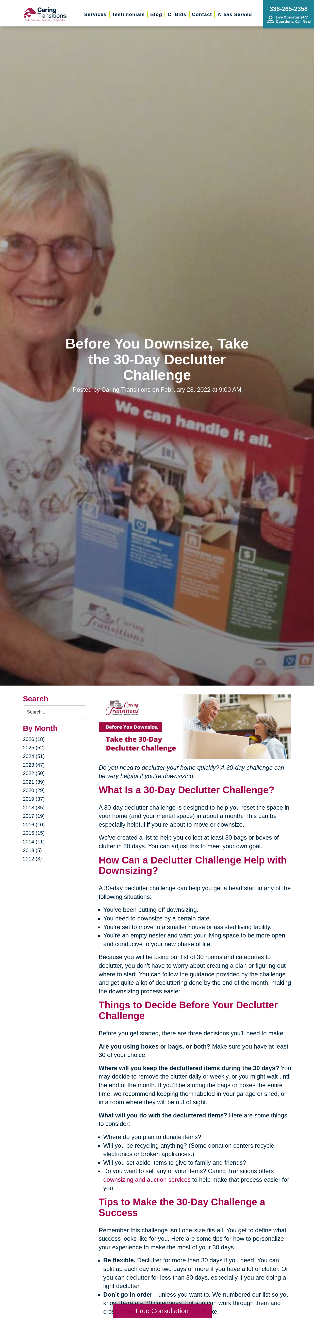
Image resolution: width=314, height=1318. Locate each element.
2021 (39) (34, 782)
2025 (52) (34, 747)
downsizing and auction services (147, 1179)
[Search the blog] (54, 712)
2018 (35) (34, 807)
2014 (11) (34, 841)
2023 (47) (34, 765)
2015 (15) (34, 833)
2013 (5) (32, 850)
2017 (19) (34, 816)
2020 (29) (34, 790)
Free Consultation (162, 1311)
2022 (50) (34, 773)
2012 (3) (32, 858)
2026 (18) (34, 739)
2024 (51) (34, 756)
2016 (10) (34, 824)
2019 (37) (34, 799)
